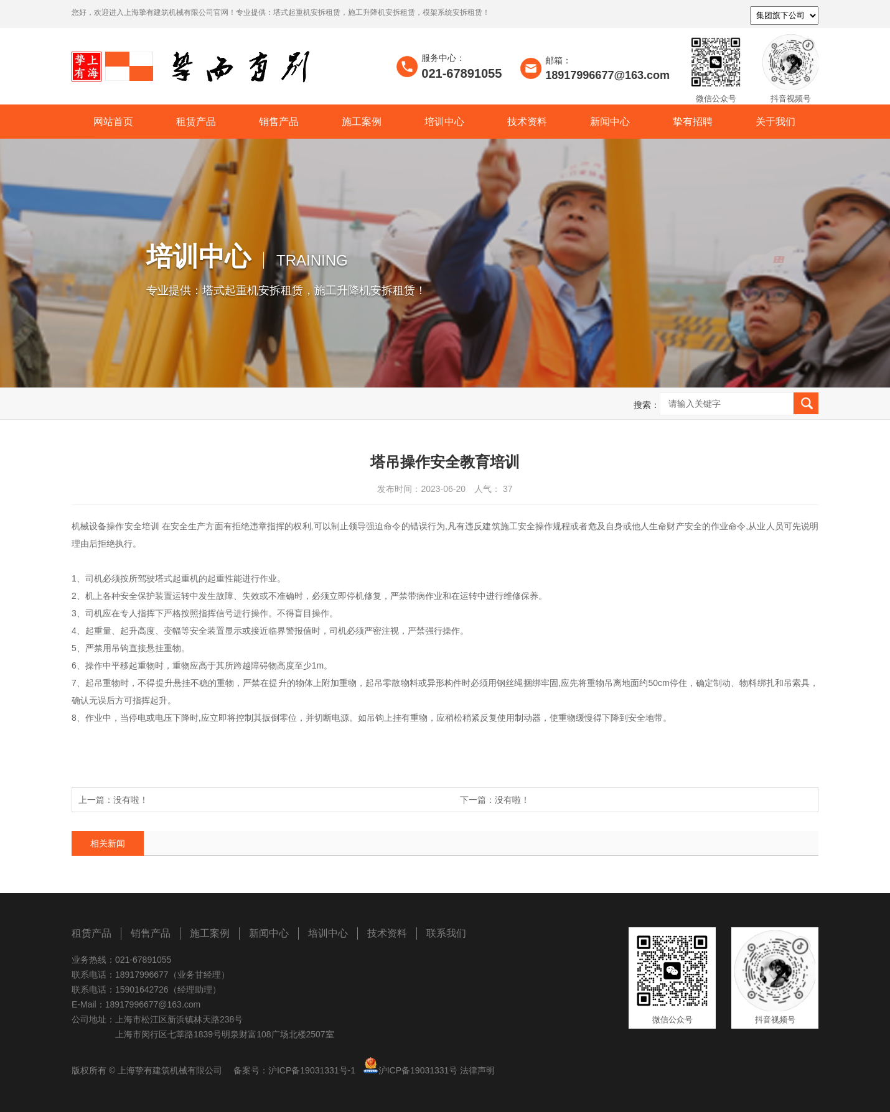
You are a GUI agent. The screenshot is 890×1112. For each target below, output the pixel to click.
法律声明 (477, 1070)
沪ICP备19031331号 (418, 1070)
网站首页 (113, 121)
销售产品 (279, 121)
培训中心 (444, 121)
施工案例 (362, 121)
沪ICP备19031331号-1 (311, 1070)
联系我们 (446, 933)
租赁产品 (196, 121)
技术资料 (527, 121)
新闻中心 (610, 121)
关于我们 (775, 121)
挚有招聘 (693, 121)
